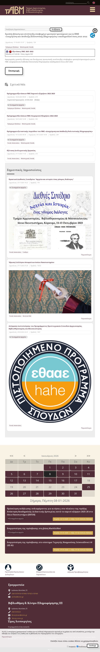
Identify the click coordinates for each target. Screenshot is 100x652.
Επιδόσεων (83, 647)
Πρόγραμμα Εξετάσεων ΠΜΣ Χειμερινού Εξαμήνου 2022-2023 (32, 116)
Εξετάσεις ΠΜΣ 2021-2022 (19, 51)
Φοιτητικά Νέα (27, 316)
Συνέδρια (25, 252)
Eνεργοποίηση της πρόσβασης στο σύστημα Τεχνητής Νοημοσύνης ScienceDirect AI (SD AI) (49, 544)
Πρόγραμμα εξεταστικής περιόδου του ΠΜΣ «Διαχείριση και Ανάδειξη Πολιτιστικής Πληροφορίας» (50, 131)
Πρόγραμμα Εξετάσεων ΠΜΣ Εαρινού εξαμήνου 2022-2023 (31, 93)
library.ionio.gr (17, 618)
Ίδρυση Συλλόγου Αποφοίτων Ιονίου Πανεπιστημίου (31, 262)
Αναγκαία (72, 647)
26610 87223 (16, 612)
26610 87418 (16, 593)
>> (88, 456)
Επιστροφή (13, 71)
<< (11, 456)
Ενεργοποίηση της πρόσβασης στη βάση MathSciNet (34, 528)
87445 (36, 593)
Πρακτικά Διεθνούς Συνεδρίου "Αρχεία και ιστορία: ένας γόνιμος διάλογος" (41, 179)
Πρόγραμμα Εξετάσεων (12, 47)
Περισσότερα (86, 255)
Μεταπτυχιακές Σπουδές (27, 47)
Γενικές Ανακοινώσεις (13, 143)
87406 (24, 593)
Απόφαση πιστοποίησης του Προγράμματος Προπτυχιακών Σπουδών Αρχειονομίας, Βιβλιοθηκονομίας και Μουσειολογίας (45, 327)
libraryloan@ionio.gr (19, 615)
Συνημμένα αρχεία (17, 105)
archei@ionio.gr (18, 597)
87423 (30, 593)
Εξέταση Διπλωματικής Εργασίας (21, 150)
